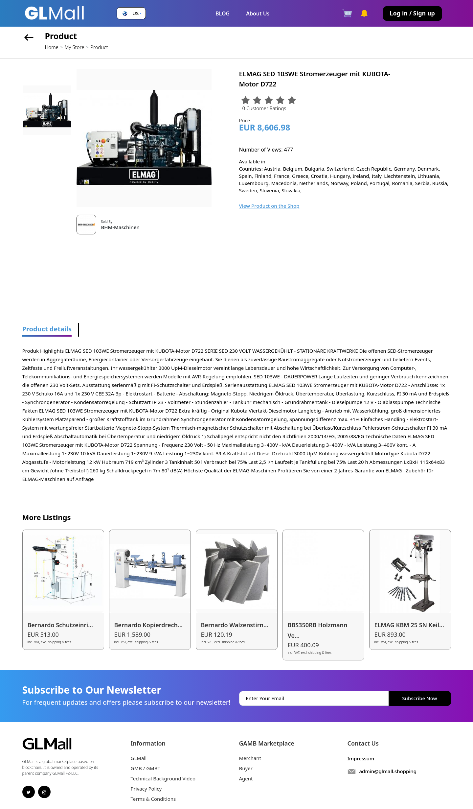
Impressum (361, 758)
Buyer (246, 768)
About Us (257, 13)
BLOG (222, 13)
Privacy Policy (146, 788)
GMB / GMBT (145, 768)
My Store (74, 47)
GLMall (139, 758)
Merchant (250, 758)
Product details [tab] (47, 328)
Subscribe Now (419, 698)
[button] (131, 13)
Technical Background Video (163, 778)
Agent (246, 778)
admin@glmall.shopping (388, 771)
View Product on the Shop (269, 205)
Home (51, 47)
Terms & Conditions (153, 799)
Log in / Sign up (412, 13)
